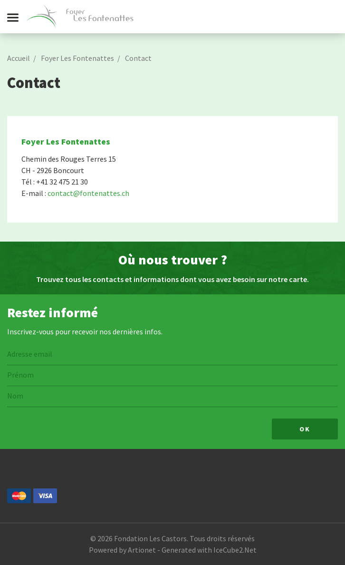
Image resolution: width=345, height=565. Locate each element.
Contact (138, 58)
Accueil (18, 58)
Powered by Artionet (122, 550)
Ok (304, 429)
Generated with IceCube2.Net (209, 550)
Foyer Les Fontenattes (77, 58)
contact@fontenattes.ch (88, 193)
